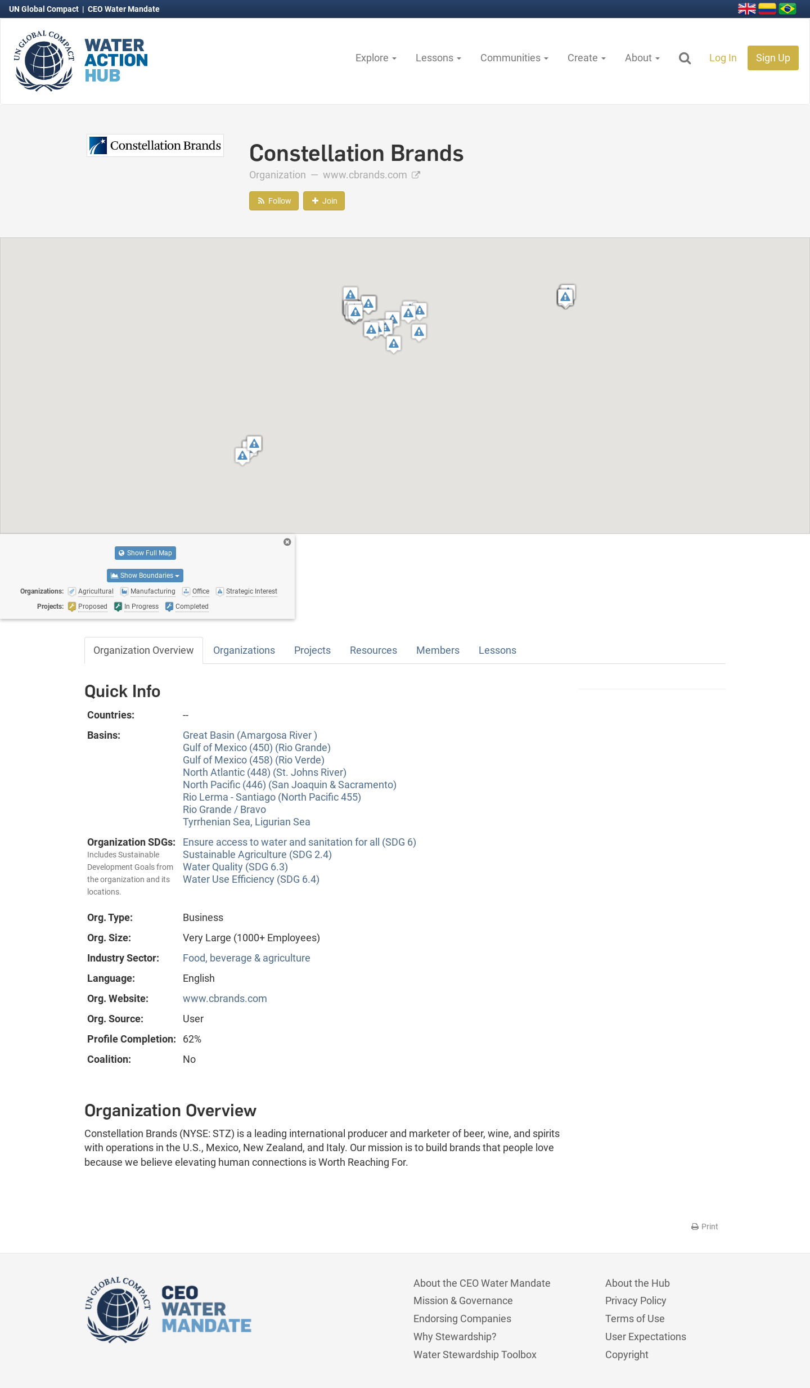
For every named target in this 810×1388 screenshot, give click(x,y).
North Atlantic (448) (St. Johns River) (264, 772)
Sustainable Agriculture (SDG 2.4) (257, 854)
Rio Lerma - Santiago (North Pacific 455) (272, 797)
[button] (242, 456)
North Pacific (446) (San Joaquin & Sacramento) (290, 784)
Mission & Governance (463, 1300)
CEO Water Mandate (124, 9)
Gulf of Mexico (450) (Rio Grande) (257, 747)
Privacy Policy (636, 1300)
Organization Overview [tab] (143, 650)
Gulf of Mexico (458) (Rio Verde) (254, 760)
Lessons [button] (438, 58)
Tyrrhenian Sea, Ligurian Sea (246, 822)
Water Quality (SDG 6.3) (235, 867)
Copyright (627, 1354)
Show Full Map (145, 553)
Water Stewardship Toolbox (475, 1354)
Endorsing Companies (462, 1318)
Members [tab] (438, 650)
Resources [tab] (373, 650)
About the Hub (637, 1283)
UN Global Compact (44, 9)
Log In (723, 58)
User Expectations (645, 1336)
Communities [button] (514, 58)
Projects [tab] (312, 650)
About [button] (642, 58)
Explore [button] (376, 58)
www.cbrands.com (371, 175)
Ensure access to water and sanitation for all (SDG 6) (299, 842)
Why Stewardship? (455, 1336)
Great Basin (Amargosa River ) (250, 735)
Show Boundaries (145, 576)
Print (704, 1226)
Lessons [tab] (497, 650)
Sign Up (773, 58)
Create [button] (587, 58)
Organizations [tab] (244, 650)
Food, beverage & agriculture (246, 958)
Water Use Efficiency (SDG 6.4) (251, 879)
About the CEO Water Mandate (482, 1283)
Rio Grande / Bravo (224, 809)
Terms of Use (635, 1318)
